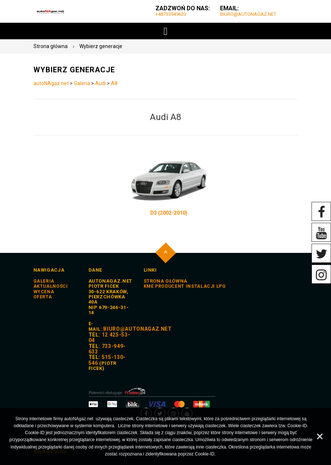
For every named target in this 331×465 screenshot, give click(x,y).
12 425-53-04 (109, 337)
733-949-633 (107, 349)
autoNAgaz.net (51, 83)
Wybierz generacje (100, 46)
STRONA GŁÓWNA (165, 281)
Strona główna (50, 46)
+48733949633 (170, 14)
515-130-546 (107, 360)
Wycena (43, 291)
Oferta (42, 296)
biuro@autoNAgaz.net (248, 14)
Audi (100, 83)
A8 (114, 83)
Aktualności (50, 286)
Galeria (82, 83)
